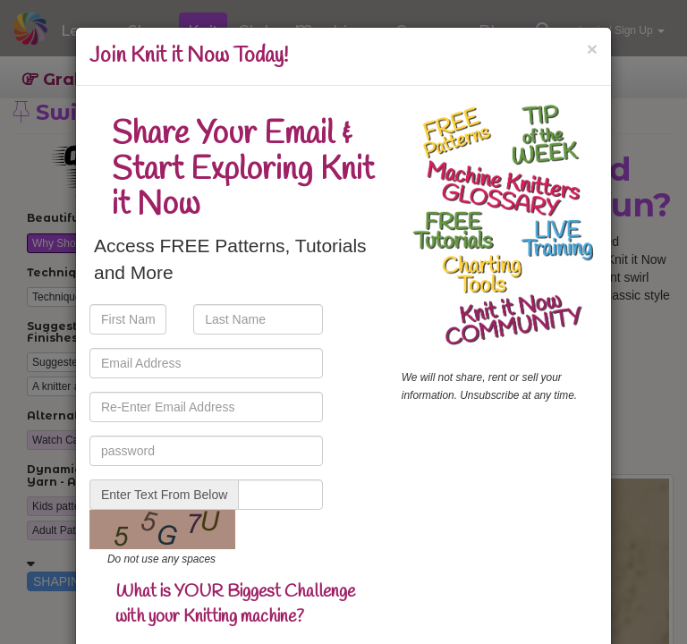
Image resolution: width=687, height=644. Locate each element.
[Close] (592, 48)
